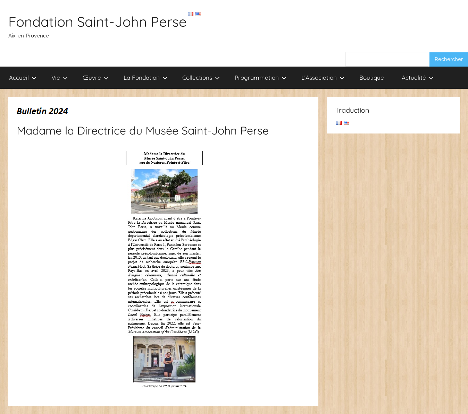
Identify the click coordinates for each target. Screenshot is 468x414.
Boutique (371, 77)
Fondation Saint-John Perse (97, 21)
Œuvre (96, 77)
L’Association (322, 77)
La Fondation (145, 77)
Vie (59, 77)
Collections (201, 77)
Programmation (260, 77)
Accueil (22, 77)
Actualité (418, 77)
